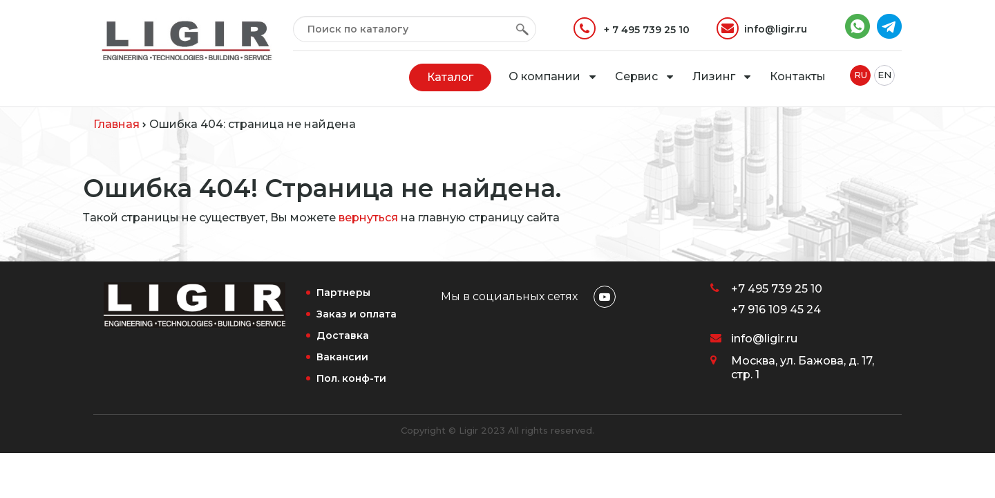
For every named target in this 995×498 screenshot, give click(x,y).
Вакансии (342, 357)
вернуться (368, 217)
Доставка (342, 335)
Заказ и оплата (356, 314)
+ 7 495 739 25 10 (632, 28)
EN (884, 74)
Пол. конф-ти (351, 378)
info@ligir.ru (762, 28)
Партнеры (343, 292)
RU (860, 74)
